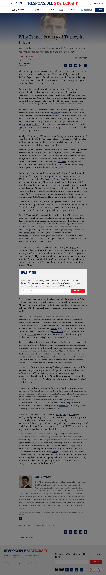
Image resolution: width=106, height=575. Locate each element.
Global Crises (61, 10)
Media (53, 9)
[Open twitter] (11, 3)
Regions (73, 9)
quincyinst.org (98, 3)
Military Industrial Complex (18, 10)
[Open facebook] (16, 3)
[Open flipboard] (21, 3)
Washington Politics (38, 10)
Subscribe (77, 291)
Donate (100, 10)
